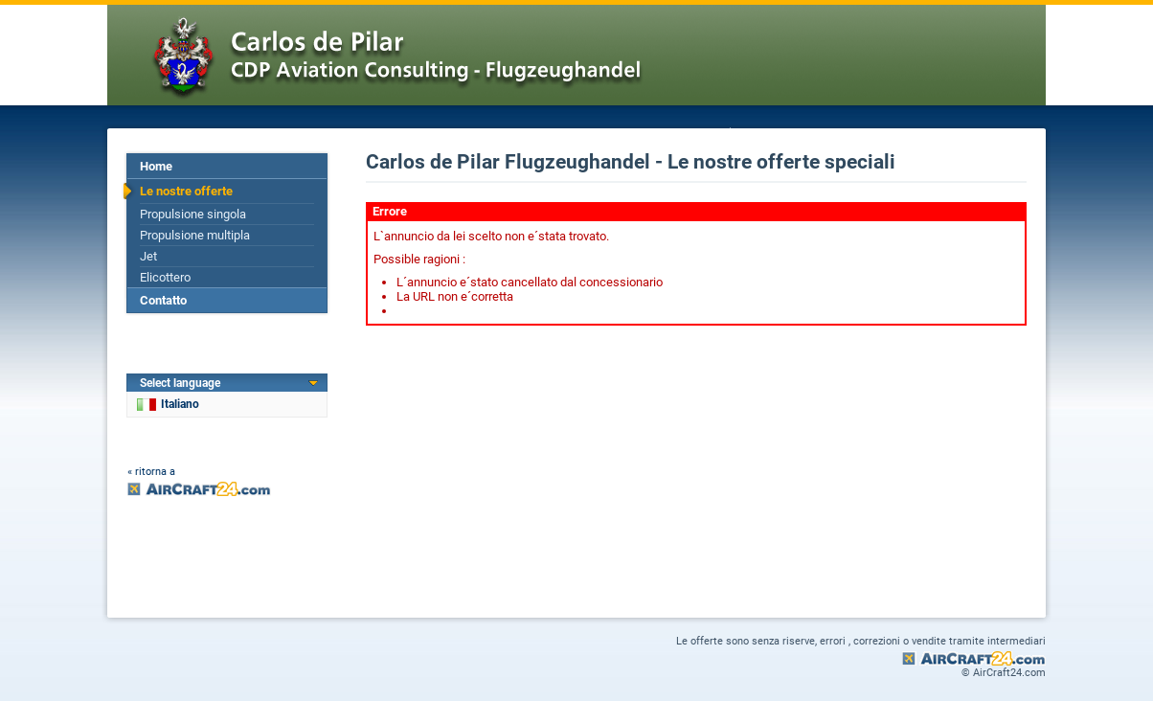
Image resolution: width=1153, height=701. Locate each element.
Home (156, 166)
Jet (148, 256)
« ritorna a (151, 471)
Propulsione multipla (195, 235)
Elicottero (165, 277)
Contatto (163, 300)
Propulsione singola (193, 214)
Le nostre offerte (186, 191)
